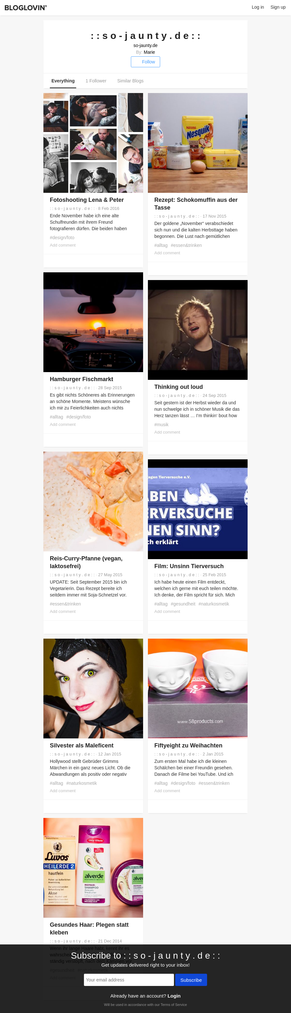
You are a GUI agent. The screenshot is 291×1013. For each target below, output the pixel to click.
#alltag (161, 245)
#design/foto (62, 237)
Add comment (63, 245)
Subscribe (191, 980)
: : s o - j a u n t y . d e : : (72, 208)
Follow (145, 61)
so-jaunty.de (145, 45)
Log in (258, 7)
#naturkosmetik (214, 603)
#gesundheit (183, 603)
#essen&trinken (186, 245)
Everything (63, 80)
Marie (149, 52)
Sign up (278, 7)
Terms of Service (173, 1005)
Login (174, 996)
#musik (161, 424)
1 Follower (96, 80)
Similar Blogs (130, 80)
